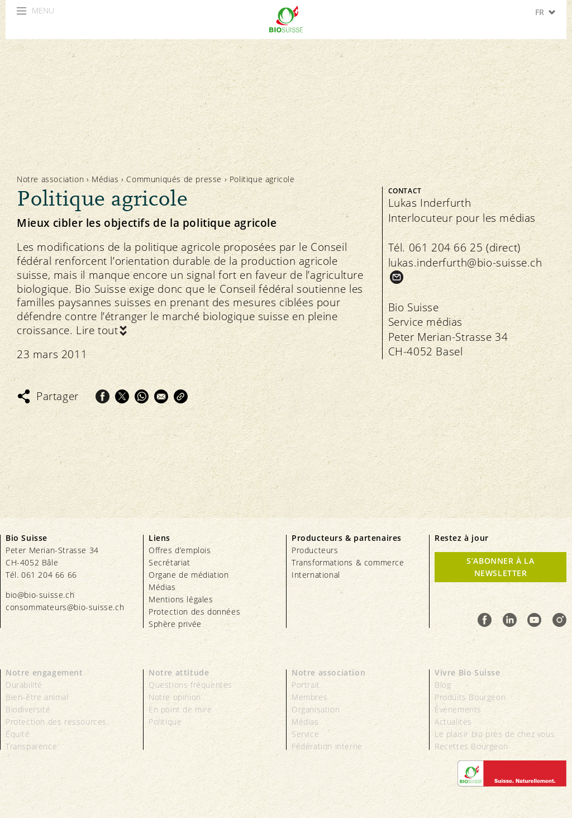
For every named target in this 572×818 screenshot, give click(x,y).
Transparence (31, 746)
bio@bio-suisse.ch (40, 594)
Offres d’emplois (180, 550)
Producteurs (315, 550)
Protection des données (194, 611)
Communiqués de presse (174, 179)
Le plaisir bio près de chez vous (495, 734)
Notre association (50, 179)
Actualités (453, 721)
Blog (443, 684)
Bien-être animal (37, 697)
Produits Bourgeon (470, 697)
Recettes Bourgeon (471, 746)
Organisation (316, 709)
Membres (309, 697)
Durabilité (24, 684)
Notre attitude (179, 672)
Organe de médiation (188, 574)
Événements (458, 709)
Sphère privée (175, 624)
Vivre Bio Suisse (467, 672)
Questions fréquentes (190, 684)
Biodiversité (28, 709)
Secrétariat (169, 562)
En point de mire (180, 709)
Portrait (306, 684)
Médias (105, 179)
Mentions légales (181, 599)
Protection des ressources (56, 721)
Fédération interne (327, 746)
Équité (18, 734)
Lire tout (97, 330)
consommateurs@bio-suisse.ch (65, 607)
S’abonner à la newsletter (500, 566)
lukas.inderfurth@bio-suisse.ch (465, 262)
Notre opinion (175, 697)
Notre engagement (44, 672)
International (316, 574)
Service (305, 734)
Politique (165, 721)
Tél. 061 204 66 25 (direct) (454, 247)
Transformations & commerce (348, 562)
